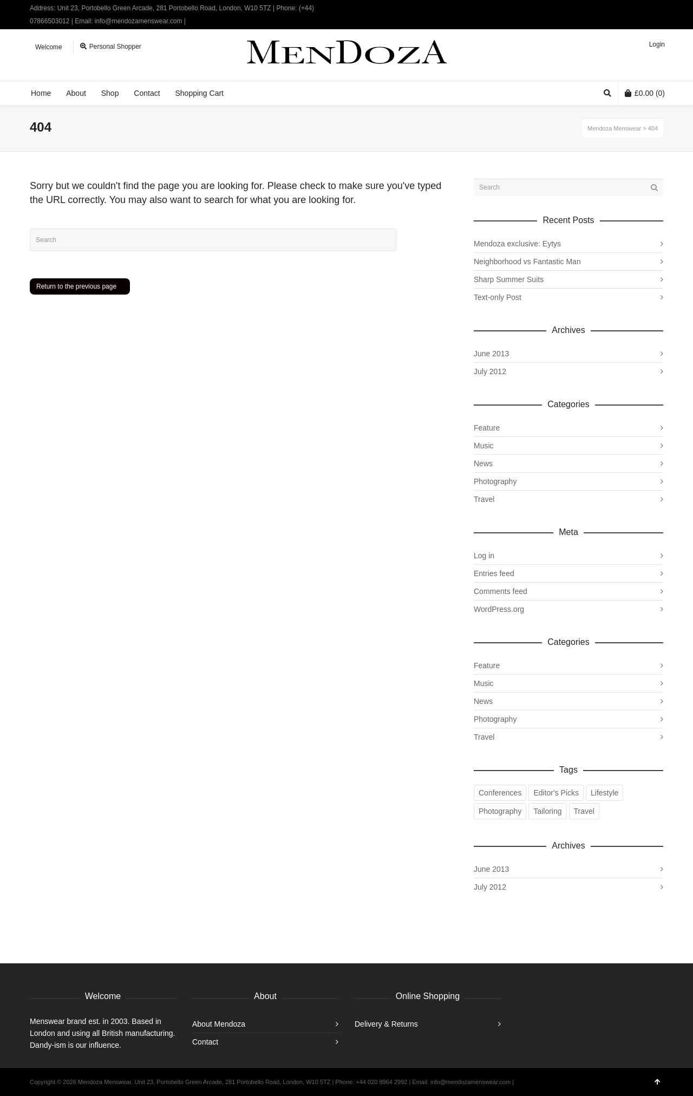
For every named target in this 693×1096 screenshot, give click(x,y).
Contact (205, 1042)
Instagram (662, 8)
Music (484, 445)
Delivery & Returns (386, 1024)
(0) (645, 93)
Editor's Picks (556, 792)
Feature (487, 427)
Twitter (630, 8)
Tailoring (547, 811)
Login (657, 44)
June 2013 (491, 353)
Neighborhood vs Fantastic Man (527, 261)
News (483, 463)
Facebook (646, 8)
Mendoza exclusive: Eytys (517, 243)
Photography (495, 481)
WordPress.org (499, 609)
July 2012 (490, 371)
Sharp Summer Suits (509, 279)
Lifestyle (604, 792)
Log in (484, 555)
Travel (484, 499)
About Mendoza (218, 1024)
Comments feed (500, 591)
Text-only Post (497, 297)
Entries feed (494, 573)
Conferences (500, 792)
